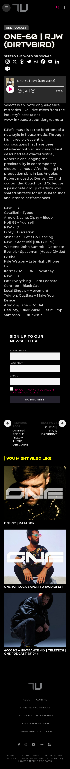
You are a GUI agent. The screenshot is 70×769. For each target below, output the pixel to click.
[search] (57, 7)
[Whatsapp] (36, 61)
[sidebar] (64, 7)
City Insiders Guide (35, 721)
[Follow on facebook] (19, 742)
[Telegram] (29, 61)
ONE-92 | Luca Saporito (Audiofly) (33, 587)
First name (18, 350)
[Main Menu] (6, 8)
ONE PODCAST (16, 27)
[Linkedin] (57, 61)
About (27, 697)
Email (14, 375)
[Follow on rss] (50, 742)
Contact (42, 697)
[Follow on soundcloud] (42, 742)
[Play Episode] (10, 89)
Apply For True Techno (36, 713)
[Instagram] (7, 61)
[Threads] (22, 61)
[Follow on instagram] (26, 742)
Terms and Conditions (35, 729)
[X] (14, 61)
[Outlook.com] (7, 68)
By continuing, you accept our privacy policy (32, 391)
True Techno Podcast (36, 705)
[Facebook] (43, 61)
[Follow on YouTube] (34, 742)
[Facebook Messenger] (50, 61)
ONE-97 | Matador (19, 523)
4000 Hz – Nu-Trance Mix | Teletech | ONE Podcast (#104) (35, 652)
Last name (17, 363)
